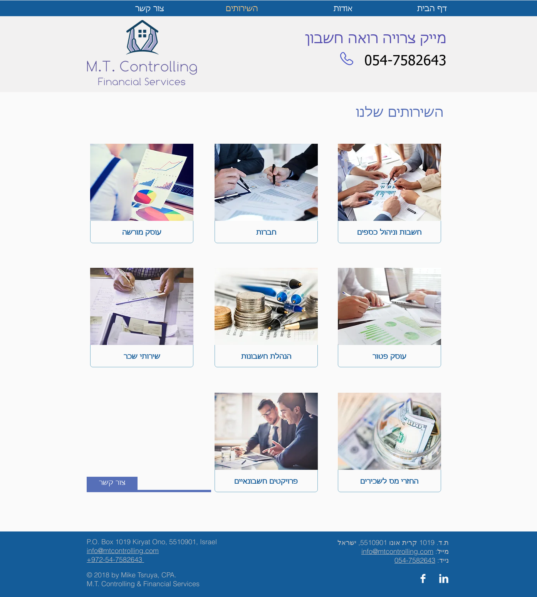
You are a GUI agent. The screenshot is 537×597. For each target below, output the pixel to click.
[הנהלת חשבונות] (266, 356)
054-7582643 (414, 560)
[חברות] (266, 232)
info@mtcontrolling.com (397, 551)
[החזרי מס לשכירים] (389, 481)
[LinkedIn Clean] (443, 578)
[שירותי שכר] (141, 356)
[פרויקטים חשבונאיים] (266, 481)
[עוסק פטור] (389, 356)
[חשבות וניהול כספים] (389, 232)
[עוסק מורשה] (141, 232)
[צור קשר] (112, 483)
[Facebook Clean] (423, 578)
